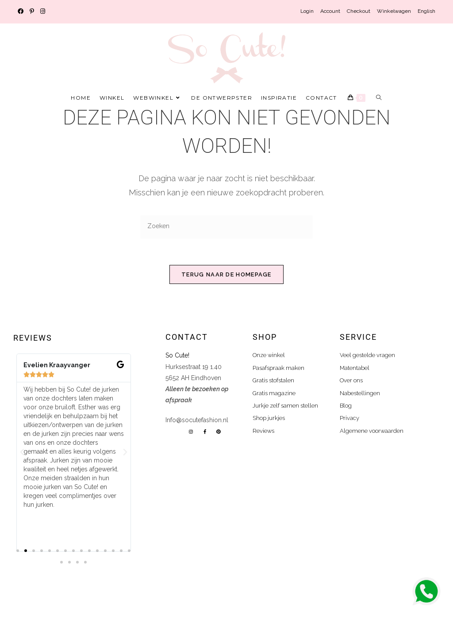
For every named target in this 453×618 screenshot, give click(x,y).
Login (307, 11)
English (426, 11)
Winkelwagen (394, 11)
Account (330, 11)
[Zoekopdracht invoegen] (226, 226)
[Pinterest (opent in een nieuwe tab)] (32, 11)
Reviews (32, 338)
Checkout (358, 11)
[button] (22, 452)
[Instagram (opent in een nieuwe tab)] (42, 11)
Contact (186, 337)
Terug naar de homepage (226, 275)
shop (265, 337)
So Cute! (178, 355)
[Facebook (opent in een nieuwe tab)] (22, 11)
